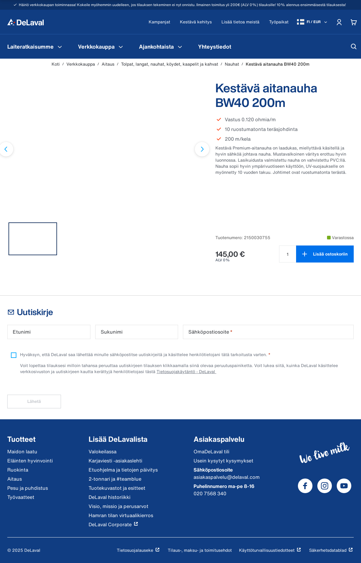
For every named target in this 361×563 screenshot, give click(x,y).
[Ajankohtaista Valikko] (180, 46)
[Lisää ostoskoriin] (325, 254)
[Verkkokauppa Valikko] (121, 46)
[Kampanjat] (159, 22)
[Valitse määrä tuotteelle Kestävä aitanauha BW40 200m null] (287, 254)
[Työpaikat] (278, 22)
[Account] (339, 22)
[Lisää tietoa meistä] (240, 22)
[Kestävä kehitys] (196, 22)
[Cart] (353, 22)
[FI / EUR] (312, 22)
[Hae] (353, 46)
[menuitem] (35, 46)
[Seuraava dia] (202, 149)
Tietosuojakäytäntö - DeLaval (186, 371)
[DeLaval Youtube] (344, 486)
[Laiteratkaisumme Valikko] (60, 46)
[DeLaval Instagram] (324, 486)
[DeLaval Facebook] (305, 486)
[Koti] (25, 22)
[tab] (32, 238)
